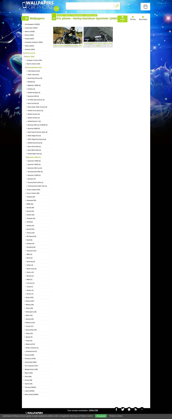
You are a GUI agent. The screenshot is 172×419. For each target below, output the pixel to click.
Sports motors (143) (33, 64)
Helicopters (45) (31, 312)
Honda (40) (30, 207)
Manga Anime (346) (31, 369)
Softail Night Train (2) (35, 153)
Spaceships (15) (31, 330)
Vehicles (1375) (30, 53)
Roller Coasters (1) (32, 348)
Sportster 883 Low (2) (35, 168)
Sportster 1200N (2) (34, 161)
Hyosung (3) (31, 261)
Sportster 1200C (91, 15)
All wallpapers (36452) (32, 24)
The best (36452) (30, 387)
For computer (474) (31, 365)
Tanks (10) (29, 333)
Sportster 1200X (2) (34, 164)
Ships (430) (29, 297)
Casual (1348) (29, 355)
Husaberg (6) (31, 247)
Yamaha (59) (31, 197)
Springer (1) (32, 179)
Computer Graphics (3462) (34, 42)
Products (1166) (30, 358)
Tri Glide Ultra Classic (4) (36, 100)
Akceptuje (101, 416)
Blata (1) (29, 279)
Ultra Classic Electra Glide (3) (37, 132)
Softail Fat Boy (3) (34, 117)
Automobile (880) (30, 362)
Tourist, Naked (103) (33, 189)
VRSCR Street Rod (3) (35, 143)
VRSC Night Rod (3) (34, 135)
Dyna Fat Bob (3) (33, 103)
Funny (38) (28, 380)
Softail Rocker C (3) (34, 121)
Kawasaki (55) (31, 200)
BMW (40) (30, 204)
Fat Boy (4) (31, 89)
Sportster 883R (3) (34, 128)
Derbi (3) (30, 258)
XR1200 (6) (31, 82)
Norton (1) (30, 290)
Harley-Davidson (77, 15)
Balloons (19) (30, 322)
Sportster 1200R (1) (34, 175)
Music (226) (29, 373)
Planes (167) (30, 301)
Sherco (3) (30, 272)
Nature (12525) (30, 31)
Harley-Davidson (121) (34, 67)
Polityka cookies (116, 416)
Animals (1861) (30, 49)
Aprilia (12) (30, 225)
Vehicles (60, 15)
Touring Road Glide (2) (35, 171)
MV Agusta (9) (31, 236)
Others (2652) (29, 46)
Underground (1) (31, 351)
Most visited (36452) (31, 394)
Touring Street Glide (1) (35, 182)
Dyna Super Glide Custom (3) (37, 107)
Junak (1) (30, 286)
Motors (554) (30, 56)
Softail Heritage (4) (34, 92)
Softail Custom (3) (34, 114)
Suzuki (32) (30, 215)
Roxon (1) (30, 294)
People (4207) (29, 38)
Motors (67, 15)
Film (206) (28, 376)
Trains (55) (29, 308)
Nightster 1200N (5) (34, 85)
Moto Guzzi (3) (31, 268)
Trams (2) (29, 340)
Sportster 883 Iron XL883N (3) (37, 125)
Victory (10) (31, 233)
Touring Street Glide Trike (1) (37, 186)
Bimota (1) (30, 276)
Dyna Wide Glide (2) (34, 150)
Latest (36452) (29, 391)
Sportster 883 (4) (33, 96)
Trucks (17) (29, 326)
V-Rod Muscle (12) (34, 71)
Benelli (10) (30, 229)
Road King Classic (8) (35, 78)
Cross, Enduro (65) (33, 193)
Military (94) (30, 304)
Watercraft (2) (30, 344)
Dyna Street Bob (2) (34, 146)
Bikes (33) (29, 315)
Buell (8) (29, 240)
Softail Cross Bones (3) (35, 110)
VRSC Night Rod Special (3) (37, 139)
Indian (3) (30, 265)
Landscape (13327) (31, 28)
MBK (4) (29, 254)
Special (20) (30, 319)
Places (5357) (29, 35)
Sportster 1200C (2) (34, 157)
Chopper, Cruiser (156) (34, 60)
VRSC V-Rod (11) (33, 74)
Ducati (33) (30, 211)
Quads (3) (29, 337)
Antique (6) (30, 243)
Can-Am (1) (30, 283)
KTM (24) (30, 222)
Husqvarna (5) (31, 250)
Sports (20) (28, 383)
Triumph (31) (31, 218)
